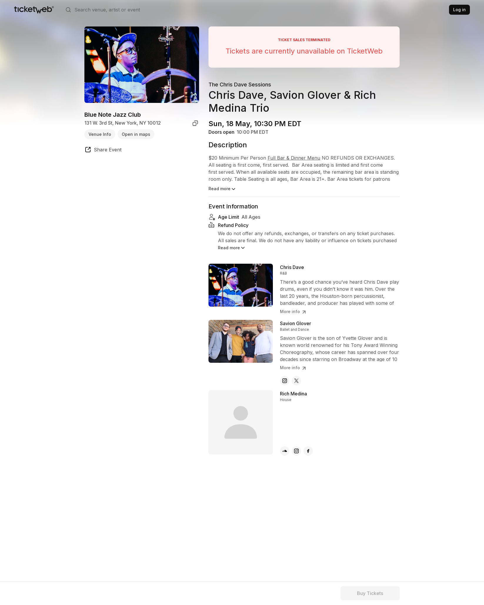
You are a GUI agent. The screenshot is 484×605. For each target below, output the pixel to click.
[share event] (102, 150)
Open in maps (136, 134)
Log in (459, 9)
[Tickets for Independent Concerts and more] (34, 9)
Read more (222, 189)
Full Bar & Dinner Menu (294, 158)
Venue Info (100, 134)
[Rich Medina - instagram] (296, 451)
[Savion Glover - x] (296, 380)
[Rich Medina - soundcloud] (284, 451)
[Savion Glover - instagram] (284, 380)
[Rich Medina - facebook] (308, 451)
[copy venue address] (195, 123)
